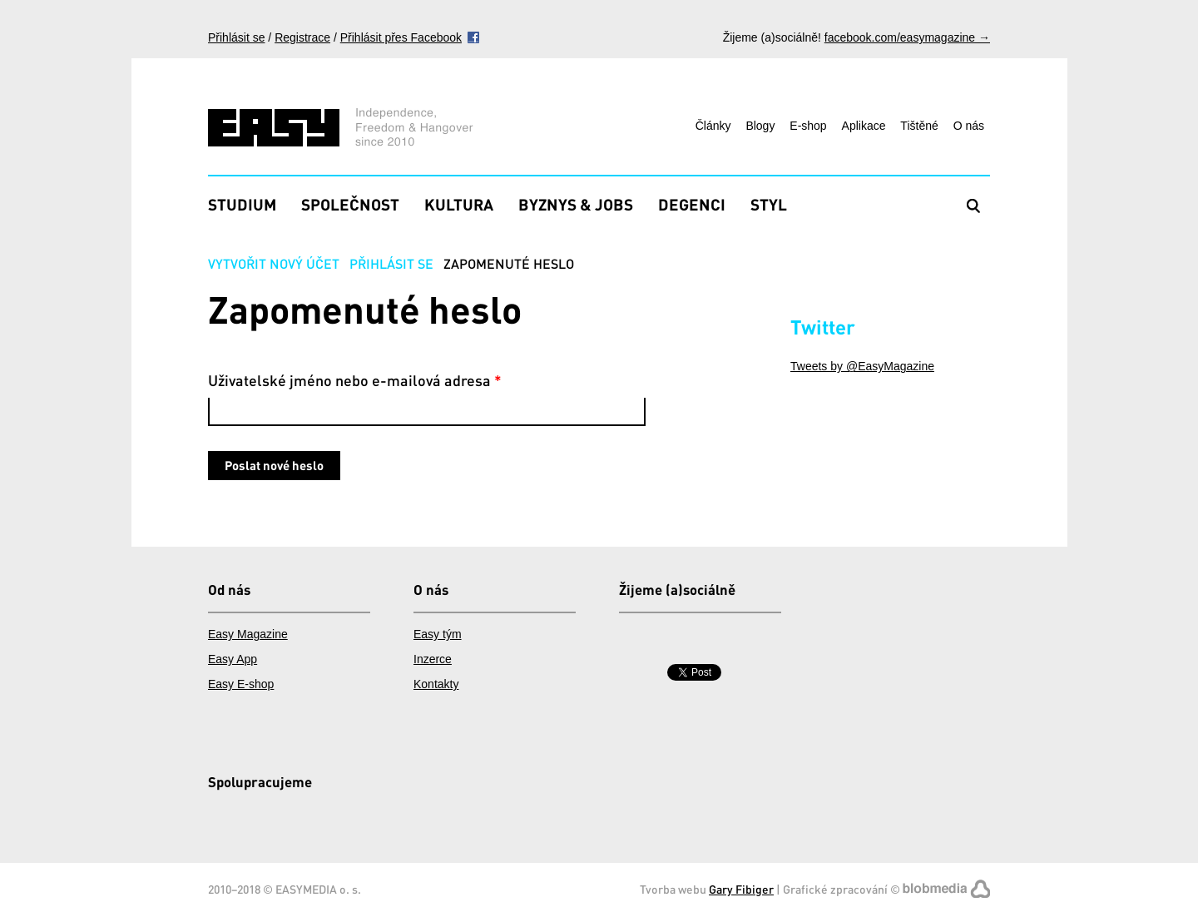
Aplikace (864, 125)
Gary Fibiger (741, 889)
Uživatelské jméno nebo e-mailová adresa (355, 380)
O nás (968, 125)
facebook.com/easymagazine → (907, 37)
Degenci (691, 204)
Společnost (350, 204)
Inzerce (432, 659)
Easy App (232, 659)
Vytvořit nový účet (273, 263)
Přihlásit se (236, 37)
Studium (242, 204)
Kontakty (435, 684)
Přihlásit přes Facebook (401, 37)
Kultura (458, 204)
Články (713, 125)
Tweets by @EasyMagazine (862, 366)
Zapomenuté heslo (508, 263)
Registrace (302, 37)
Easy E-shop (241, 684)
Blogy (760, 125)
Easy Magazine (248, 634)
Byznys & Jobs (575, 204)
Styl (768, 204)
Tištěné (919, 125)
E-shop (808, 125)
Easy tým (437, 634)
